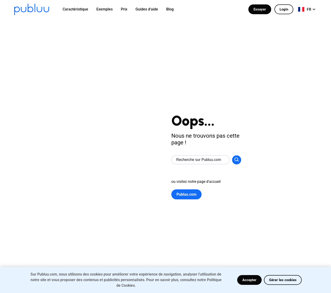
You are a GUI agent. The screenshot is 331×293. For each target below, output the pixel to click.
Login (284, 9)
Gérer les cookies (283, 280)
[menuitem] (78, 9)
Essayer (259, 9)
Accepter (249, 280)
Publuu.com (186, 194)
